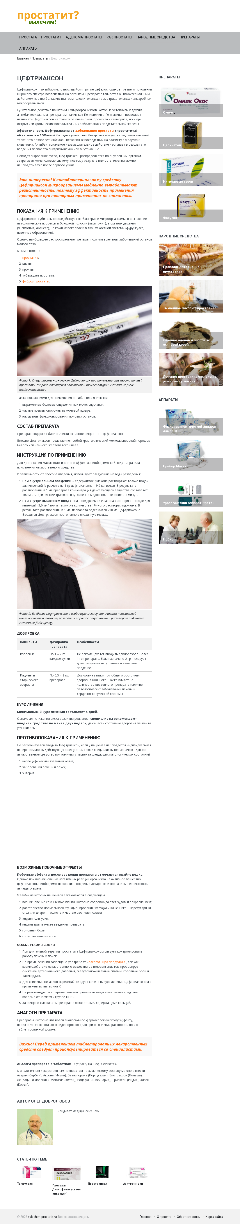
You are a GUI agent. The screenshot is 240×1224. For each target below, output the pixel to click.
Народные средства (156, 37)
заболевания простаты (94, 130)
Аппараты (28, 48)
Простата (28, 37)
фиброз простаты (35, 281)
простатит (30, 257)
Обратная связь (188, 1217)
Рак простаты (119, 37)
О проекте (164, 1217)
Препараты (190, 37)
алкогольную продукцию (107, 962)
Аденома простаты (84, 37)
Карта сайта (214, 1217)
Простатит (51, 37)
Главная (23, 58)
